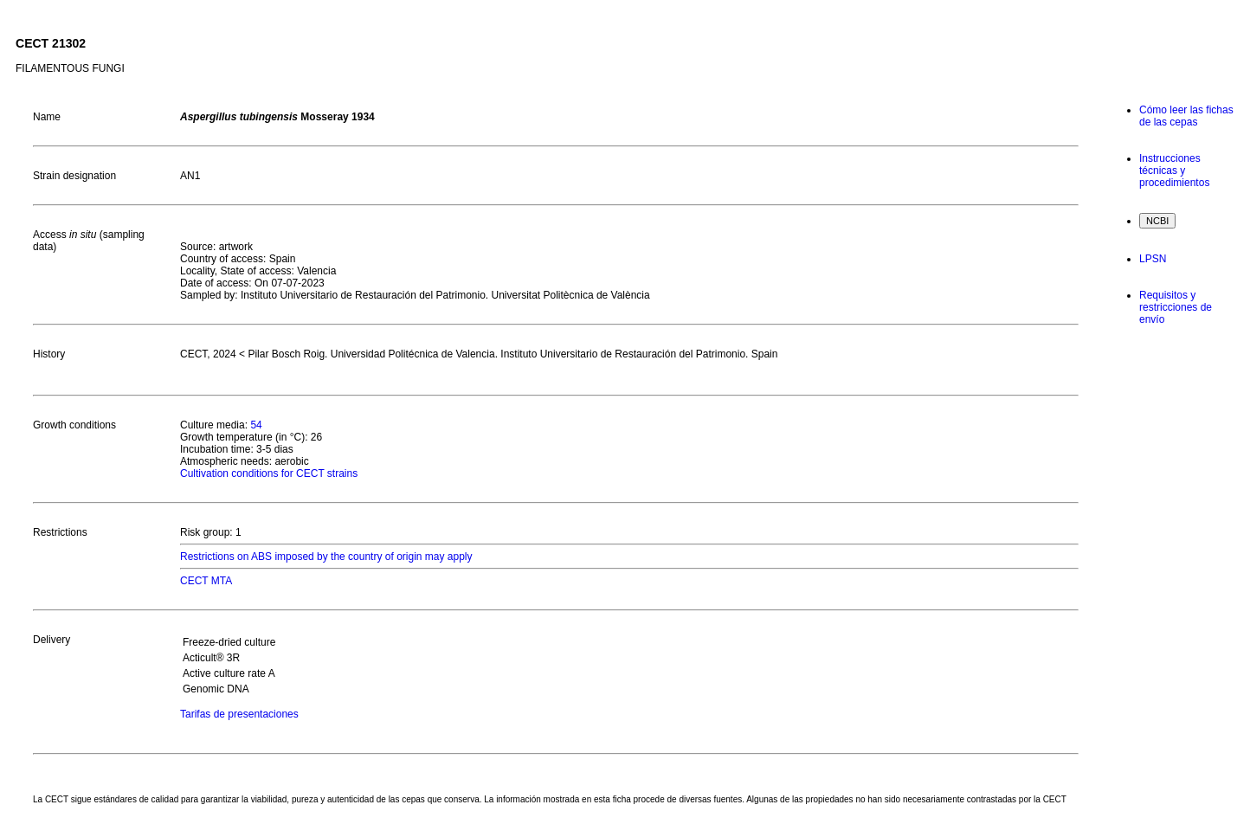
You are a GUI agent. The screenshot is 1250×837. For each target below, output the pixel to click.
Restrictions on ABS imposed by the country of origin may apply (326, 556)
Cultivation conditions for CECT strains (269, 473)
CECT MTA (206, 581)
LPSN (1152, 259)
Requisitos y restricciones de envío (1175, 307)
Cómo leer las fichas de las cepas (1186, 116)
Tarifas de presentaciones (239, 714)
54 (255, 425)
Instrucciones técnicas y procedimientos (1174, 170)
